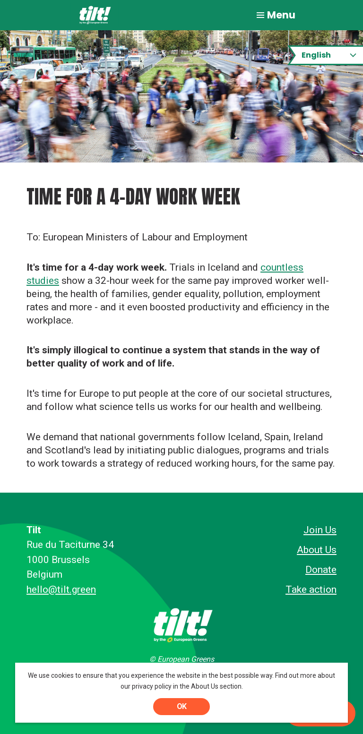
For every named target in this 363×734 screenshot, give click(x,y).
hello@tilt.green (61, 589)
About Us (317, 549)
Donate (321, 569)
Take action (311, 589)
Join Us (320, 530)
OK (181, 706)
